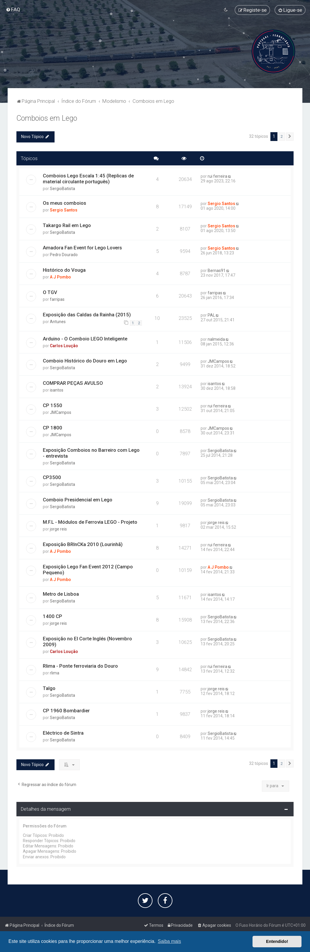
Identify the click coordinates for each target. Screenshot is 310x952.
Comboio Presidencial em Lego (77, 500)
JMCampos (218, 361)
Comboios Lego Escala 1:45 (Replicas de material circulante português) (88, 178)
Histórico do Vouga (64, 270)
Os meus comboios (64, 203)
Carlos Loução (64, 345)
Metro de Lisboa (61, 594)
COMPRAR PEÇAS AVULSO (73, 383)
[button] (290, 136)
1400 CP (52, 616)
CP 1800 (52, 428)
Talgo (49, 688)
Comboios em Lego (46, 118)
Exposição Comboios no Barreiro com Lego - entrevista (91, 453)
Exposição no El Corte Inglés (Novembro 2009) (87, 641)
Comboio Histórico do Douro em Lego (85, 361)
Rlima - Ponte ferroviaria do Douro (80, 666)
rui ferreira (217, 176)
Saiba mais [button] (169, 941)
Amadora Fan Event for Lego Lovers (82, 248)
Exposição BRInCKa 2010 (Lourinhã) (83, 544)
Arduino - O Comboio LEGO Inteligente (85, 338)
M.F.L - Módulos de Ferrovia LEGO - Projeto (90, 522)
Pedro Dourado (64, 254)
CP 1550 (52, 405)
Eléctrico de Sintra (63, 733)
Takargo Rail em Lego (67, 225)
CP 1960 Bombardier (66, 710)
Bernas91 (217, 270)
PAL (211, 315)
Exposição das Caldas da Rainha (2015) (87, 315)
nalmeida (216, 339)
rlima (54, 673)
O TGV (50, 292)
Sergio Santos (63, 210)
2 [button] (282, 136)
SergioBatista (62, 188)
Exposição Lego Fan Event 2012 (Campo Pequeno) (88, 569)
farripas (57, 299)
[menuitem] (13, 9)
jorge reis (58, 529)
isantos (56, 390)
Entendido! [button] (277, 941)
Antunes (58, 321)
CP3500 (52, 477)
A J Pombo (60, 277)
